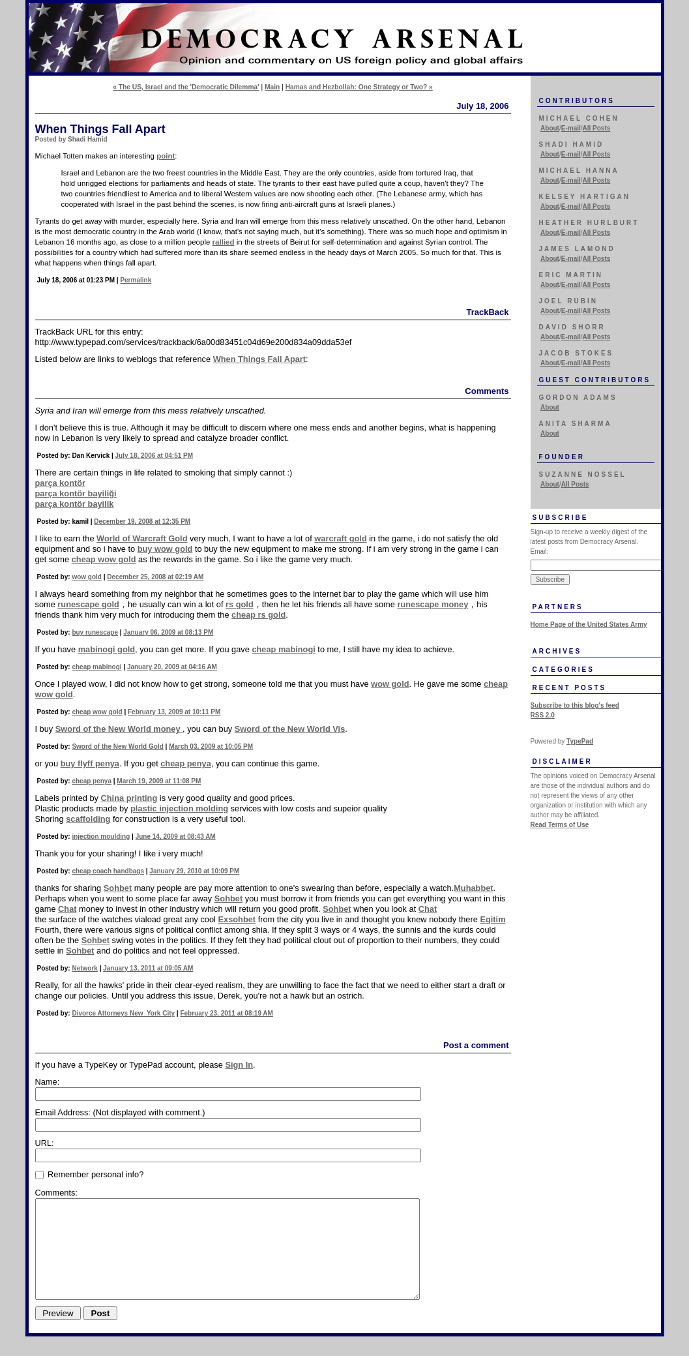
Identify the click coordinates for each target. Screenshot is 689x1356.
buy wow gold (165, 549)
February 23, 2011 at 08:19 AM (226, 1013)
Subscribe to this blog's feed (575, 705)
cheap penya (185, 763)
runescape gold (88, 604)
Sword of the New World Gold (117, 746)
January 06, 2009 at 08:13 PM (168, 632)
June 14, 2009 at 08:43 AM (176, 836)
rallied (224, 242)
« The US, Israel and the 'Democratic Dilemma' (186, 87)
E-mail (571, 128)
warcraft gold (340, 538)
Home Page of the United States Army (589, 624)
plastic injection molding (179, 808)
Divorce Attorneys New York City (123, 1013)
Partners (558, 606)
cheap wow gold (104, 559)
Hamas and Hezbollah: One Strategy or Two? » (359, 87)
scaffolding (88, 819)
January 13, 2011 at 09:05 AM (148, 968)
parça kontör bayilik (74, 504)
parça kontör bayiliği (76, 493)
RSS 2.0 (543, 715)
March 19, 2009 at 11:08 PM (159, 781)
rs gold (240, 604)
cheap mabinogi (283, 649)
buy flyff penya (90, 763)
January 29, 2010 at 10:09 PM (194, 871)
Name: (47, 1082)
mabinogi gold (106, 649)
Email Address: (120, 1112)
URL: (44, 1143)
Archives (557, 651)
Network (84, 968)
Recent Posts (570, 687)
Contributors (577, 100)
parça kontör (60, 483)
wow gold (87, 576)
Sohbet (118, 888)
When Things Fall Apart (259, 359)
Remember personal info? (89, 1174)
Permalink (135, 280)
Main (272, 87)
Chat (67, 909)
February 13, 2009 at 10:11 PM (174, 712)
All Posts (597, 128)
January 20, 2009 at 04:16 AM (172, 666)
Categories (563, 669)
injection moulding (101, 836)
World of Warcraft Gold (141, 538)
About (549, 128)
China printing (129, 798)
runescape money (432, 604)
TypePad (579, 741)
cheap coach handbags (108, 871)
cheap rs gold (258, 615)
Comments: (56, 1193)
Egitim (492, 919)
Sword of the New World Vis (290, 729)
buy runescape (95, 632)
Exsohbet (237, 919)
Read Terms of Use (560, 824)
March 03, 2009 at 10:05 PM (211, 746)
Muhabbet (473, 888)
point (165, 156)
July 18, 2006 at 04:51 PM (154, 455)
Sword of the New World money (119, 729)
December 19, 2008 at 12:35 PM (142, 521)
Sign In (239, 1065)
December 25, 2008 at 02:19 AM (155, 576)
